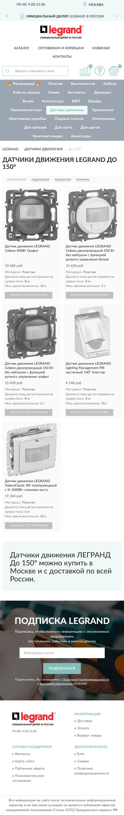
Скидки (83, 761)
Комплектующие (48, 136)
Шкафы (94, 101)
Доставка (84, 721)
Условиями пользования (56, 683)
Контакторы (53, 101)
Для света (63, 127)
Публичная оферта (30, 768)
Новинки (101, 48)
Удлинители (103, 110)
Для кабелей (35, 127)
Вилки (28, 101)
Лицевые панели (69, 119)
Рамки (53, 92)
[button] (99, 71)
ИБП (76, 101)
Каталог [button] (22, 48)
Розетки (55, 84)
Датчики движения (67, 110)
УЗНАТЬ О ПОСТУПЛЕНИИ (29, 295)
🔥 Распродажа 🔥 (23, 84)
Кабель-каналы (26, 92)
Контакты (62, 57)
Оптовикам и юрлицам (61, 48)
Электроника (103, 119)
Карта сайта (24, 761)
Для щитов (90, 127)
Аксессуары (81, 136)
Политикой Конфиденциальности (86, 679)
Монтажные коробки (27, 119)
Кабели (110, 84)
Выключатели (83, 84)
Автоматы (77, 92)
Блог (81, 754)
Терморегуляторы (26, 110)
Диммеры (102, 92)
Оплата (83, 728)
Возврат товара (89, 736)
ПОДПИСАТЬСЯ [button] (62, 668)
